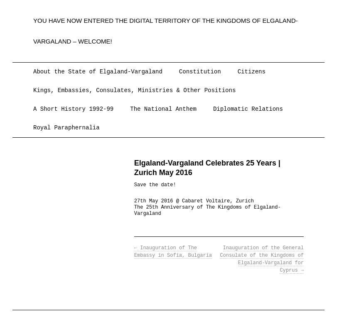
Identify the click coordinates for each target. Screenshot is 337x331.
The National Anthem (163, 109)
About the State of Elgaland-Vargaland (97, 71)
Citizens (252, 71)
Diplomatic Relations (248, 109)
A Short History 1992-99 (73, 109)
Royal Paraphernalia (66, 127)
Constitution (200, 71)
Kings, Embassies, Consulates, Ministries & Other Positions (134, 90)
